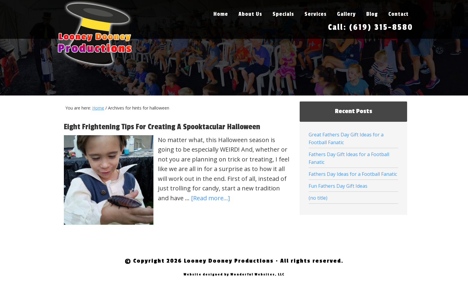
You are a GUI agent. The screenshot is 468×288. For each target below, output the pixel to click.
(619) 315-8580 (381, 27)
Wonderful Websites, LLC (257, 274)
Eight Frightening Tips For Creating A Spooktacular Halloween (162, 126)
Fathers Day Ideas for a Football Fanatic (353, 174)
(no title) (318, 198)
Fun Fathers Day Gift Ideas (338, 186)
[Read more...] (210, 198)
